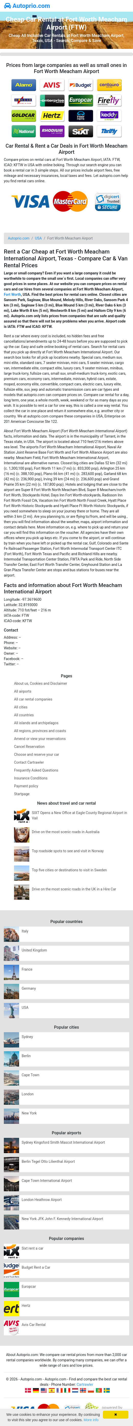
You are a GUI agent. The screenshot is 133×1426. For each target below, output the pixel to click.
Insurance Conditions (31, 778)
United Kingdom (34, 950)
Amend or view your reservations (40, 739)
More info (91, 1420)
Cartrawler (85, 1384)
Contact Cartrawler (29, 762)
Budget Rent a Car (36, 1267)
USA (25, 1007)
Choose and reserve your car (36, 754)
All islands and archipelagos (36, 723)
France (27, 969)
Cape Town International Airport (47, 1181)
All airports (22, 691)
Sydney (27, 1037)
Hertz (26, 1306)
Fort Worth (12, 294)
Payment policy (26, 786)
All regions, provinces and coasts (40, 731)
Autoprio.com (27, 5)
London (28, 1094)
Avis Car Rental (34, 1325)
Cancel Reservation (29, 747)
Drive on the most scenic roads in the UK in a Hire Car (74, 889)
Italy (25, 931)
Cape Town (30, 1075)
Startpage (22, 794)
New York (29, 1113)
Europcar (29, 1286)
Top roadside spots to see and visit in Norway (68, 851)
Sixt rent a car (32, 1248)
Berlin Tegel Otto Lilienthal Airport (48, 1161)
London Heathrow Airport (42, 1200)
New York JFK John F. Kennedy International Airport (62, 1219)
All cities (21, 707)
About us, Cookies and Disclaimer (40, 683)
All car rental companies (33, 699)
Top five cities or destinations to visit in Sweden (69, 870)
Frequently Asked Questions (36, 770)
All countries (24, 715)
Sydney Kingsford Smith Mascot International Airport (63, 1142)
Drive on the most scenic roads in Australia (65, 832)
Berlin (26, 1056)
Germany (29, 988)
